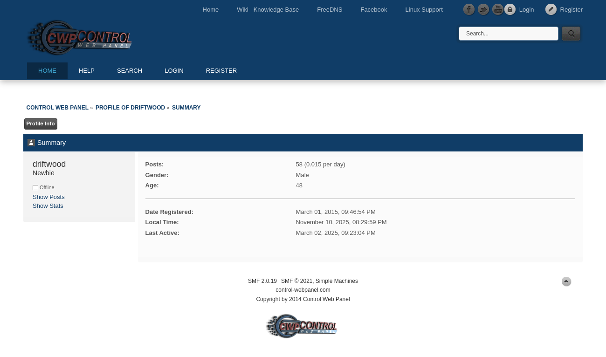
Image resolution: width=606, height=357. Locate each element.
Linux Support (424, 9)
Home (211, 9)
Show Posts (49, 196)
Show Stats (48, 205)
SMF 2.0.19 (262, 281)
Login (526, 9)
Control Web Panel (100, 36)
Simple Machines (337, 281)
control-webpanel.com (302, 290)
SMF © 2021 (297, 281)
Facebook (373, 9)
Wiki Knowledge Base (268, 9)
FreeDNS (329, 9)
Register (571, 9)
